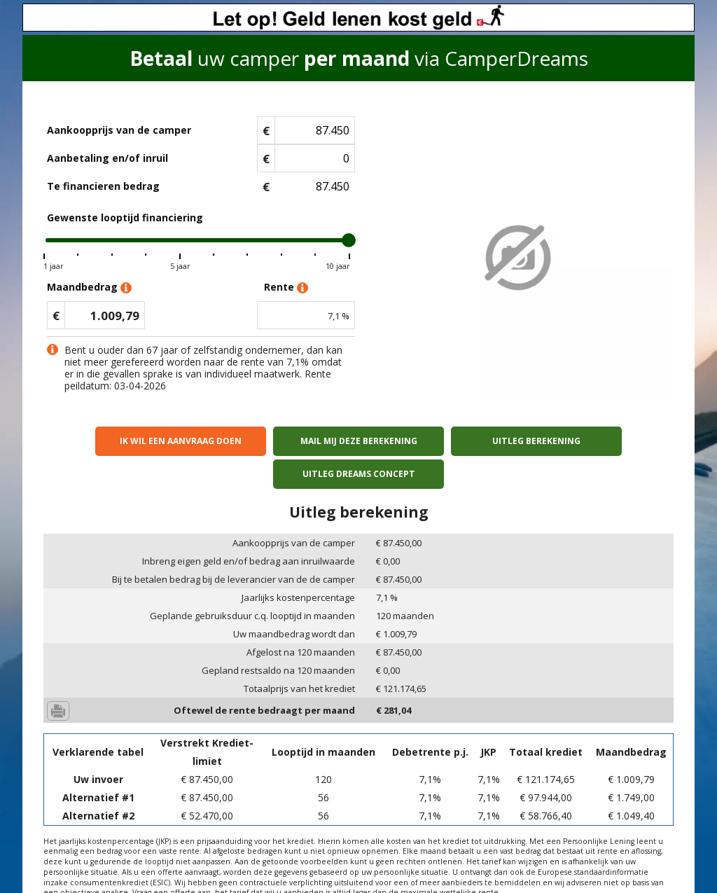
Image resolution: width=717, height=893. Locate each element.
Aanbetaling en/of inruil (107, 158)
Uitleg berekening (438, 441)
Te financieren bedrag (103, 186)
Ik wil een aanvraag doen (120, 441)
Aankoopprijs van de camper (119, 130)
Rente (286, 287)
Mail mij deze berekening (279, 441)
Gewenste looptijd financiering (125, 217)
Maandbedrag (89, 287)
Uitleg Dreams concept (597, 441)
